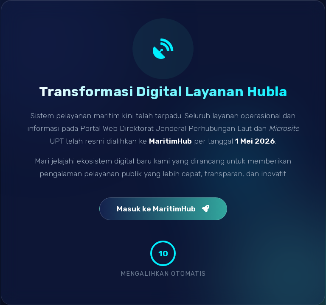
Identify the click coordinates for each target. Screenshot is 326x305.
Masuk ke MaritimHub (163, 209)
